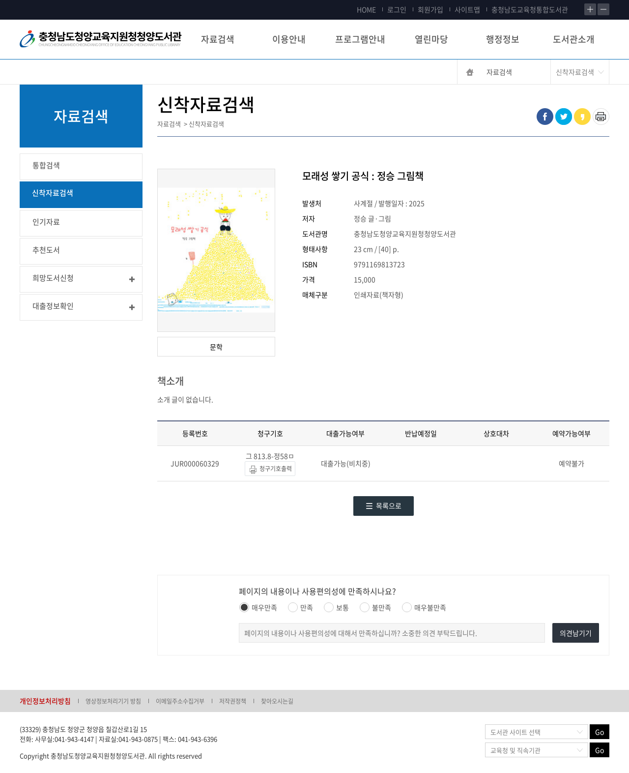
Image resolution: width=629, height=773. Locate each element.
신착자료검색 (52, 192)
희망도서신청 (53, 277)
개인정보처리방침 (45, 701)
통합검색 (46, 165)
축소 (603, 9)
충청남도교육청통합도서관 (529, 9)
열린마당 (431, 39)
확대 (590, 9)
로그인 (396, 9)
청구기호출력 (270, 469)
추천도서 (46, 249)
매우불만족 (424, 607)
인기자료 (46, 221)
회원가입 (430, 9)
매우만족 (258, 607)
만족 (300, 607)
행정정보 (502, 39)
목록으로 (383, 505)
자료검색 (217, 39)
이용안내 (289, 39)
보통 (336, 607)
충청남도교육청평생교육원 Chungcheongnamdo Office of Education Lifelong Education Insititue (101, 39)
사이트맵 (467, 9)
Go (599, 732)
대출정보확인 (53, 305)
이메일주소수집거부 (180, 701)
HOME (366, 9)
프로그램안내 (360, 39)
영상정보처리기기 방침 (113, 701)
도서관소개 (574, 39)
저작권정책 (232, 701)
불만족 (375, 607)
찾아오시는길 (277, 701)
